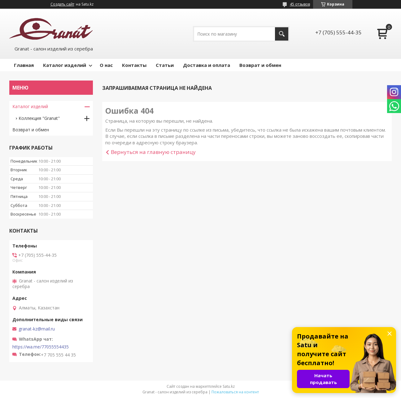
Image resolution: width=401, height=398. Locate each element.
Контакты (134, 65)
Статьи (165, 65)
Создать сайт (62, 4)
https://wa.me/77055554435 (40, 347)
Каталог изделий (64, 65)
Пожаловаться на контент (235, 392)
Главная (24, 65)
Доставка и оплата (206, 65)
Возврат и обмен (260, 65)
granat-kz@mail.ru (37, 329)
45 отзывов (300, 4)
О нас (106, 65)
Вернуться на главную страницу (153, 151)
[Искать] (281, 34)
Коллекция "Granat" (39, 118)
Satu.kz (229, 386)
